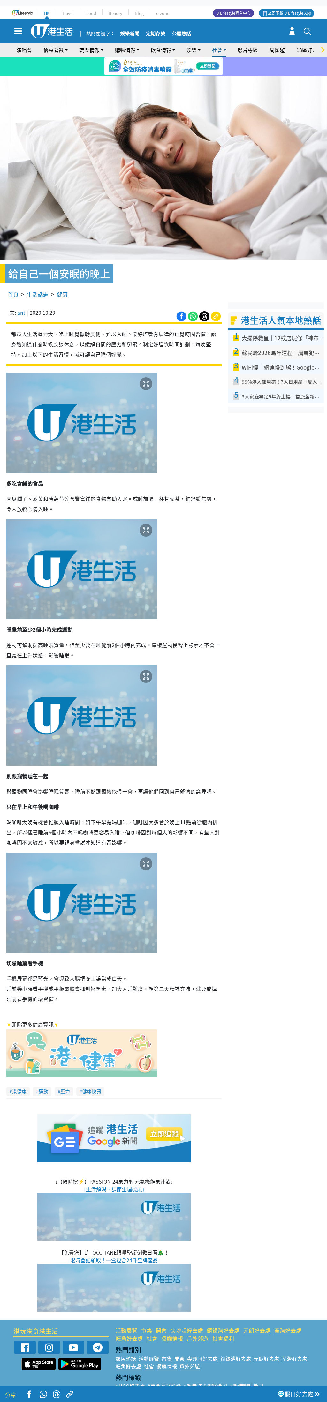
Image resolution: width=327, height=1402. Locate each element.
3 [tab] (168, 74)
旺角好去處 (129, 1320)
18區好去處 (309, 50)
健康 (62, 276)
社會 (217, 50)
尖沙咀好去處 (187, 1312)
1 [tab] (155, 74)
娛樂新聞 (129, 33)
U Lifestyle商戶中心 (233, 13)
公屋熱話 (181, 33)
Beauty (115, 13)
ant (21, 294)
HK (46, 13)
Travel (68, 13)
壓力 (65, 1072)
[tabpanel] (163, 66)
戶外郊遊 (198, 1320)
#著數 (287, 1375)
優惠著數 (53, 50)
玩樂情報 (89, 50)
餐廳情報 (172, 1320)
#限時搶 (175, 1375)
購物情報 (125, 50)
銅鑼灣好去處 (223, 1312)
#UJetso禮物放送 (207, 1375)
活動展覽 (126, 1312)
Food (91, 13)
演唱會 (24, 50)
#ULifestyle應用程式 (140, 1375)
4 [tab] (174, 74)
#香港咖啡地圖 (246, 1367)
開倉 (161, 1312)
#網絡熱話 (127, 1383)
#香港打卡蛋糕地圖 (205, 1367)
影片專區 (248, 50)
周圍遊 (277, 50)
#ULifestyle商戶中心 (254, 1375)
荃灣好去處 (287, 1312)
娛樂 (191, 50)
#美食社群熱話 (164, 1367)
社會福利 (223, 1320)
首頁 (13, 276)
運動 (43, 1072)
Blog (139, 13)
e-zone (162, 13)
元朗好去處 (256, 1312)
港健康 (19, 1072)
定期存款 (155, 33)
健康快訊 (91, 1072)
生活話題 (38, 276)
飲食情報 (161, 50)
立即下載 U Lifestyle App (289, 13)
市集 (146, 1312)
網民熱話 (126, 1340)
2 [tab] (162, 74)
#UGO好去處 (130, 1367)
